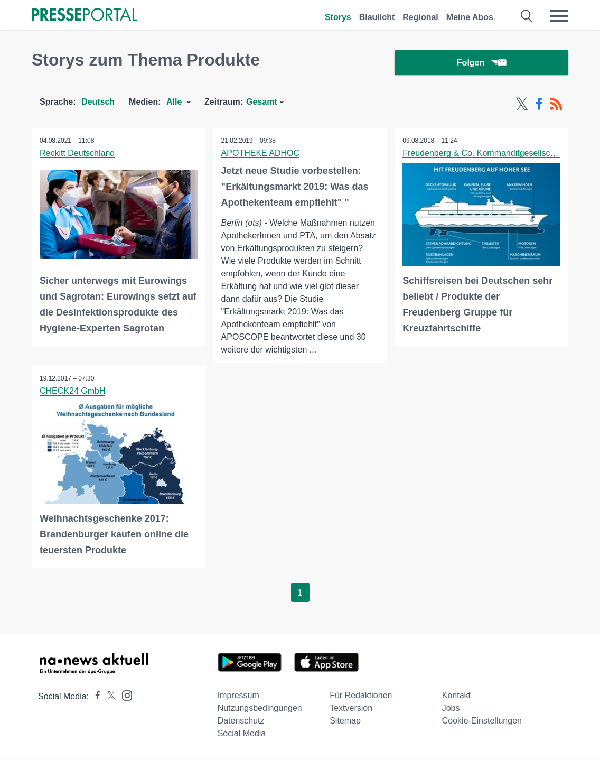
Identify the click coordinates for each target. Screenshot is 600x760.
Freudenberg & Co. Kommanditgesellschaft (483, 153)
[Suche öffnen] (526, 15)
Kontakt (456, 696)
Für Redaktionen (361, 696)
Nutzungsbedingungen (260, 709)
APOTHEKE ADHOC (260, 153)
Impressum (238, 696)
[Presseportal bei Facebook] (94, 697)
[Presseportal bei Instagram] (124, 695)
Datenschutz (241, 721)
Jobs (451, 709)
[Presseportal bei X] (108, 697)
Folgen (481, 63)
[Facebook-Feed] (539, 104)
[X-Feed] (522, 104)
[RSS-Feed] (556, 104)
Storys (338, 17)
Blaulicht (377, 17)
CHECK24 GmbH (72, 391)
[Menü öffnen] (558, 15)
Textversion (351, 709)
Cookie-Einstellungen (482, 721)
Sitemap (345, 721)
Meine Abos (469, 17)
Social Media (242, 734)
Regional (420, 17)
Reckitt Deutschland (77, 153)
